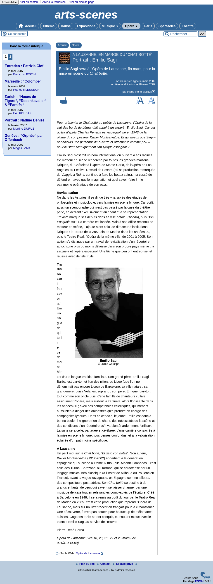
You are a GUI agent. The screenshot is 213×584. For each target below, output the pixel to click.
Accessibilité (9, 2)
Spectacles (167, 26)
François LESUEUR (26, 89)
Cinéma (48, 26)
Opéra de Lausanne (88, 553)
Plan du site (85, 563)
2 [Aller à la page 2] (10, 56)
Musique (110, 26)
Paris (148, 26)
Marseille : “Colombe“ (23, 81)
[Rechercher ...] (180, 33)
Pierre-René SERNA (139, 91)
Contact (104, 563)
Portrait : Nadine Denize (24, 120)
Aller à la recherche (54, 2)
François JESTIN (24, 74)
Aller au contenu (29, 2)
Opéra (131, 26)
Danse (66, 26)
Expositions (86, 26)
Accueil (28, 26)
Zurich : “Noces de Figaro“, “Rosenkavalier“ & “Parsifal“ (25, 101)
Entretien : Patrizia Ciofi (24, 66)
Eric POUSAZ (22, 113)
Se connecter (17, 34)
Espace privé (123, 563)
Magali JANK (21, 148)
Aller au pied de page (81, 2)
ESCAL (199, 581)
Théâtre (188, 26)
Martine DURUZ (23, 128)
